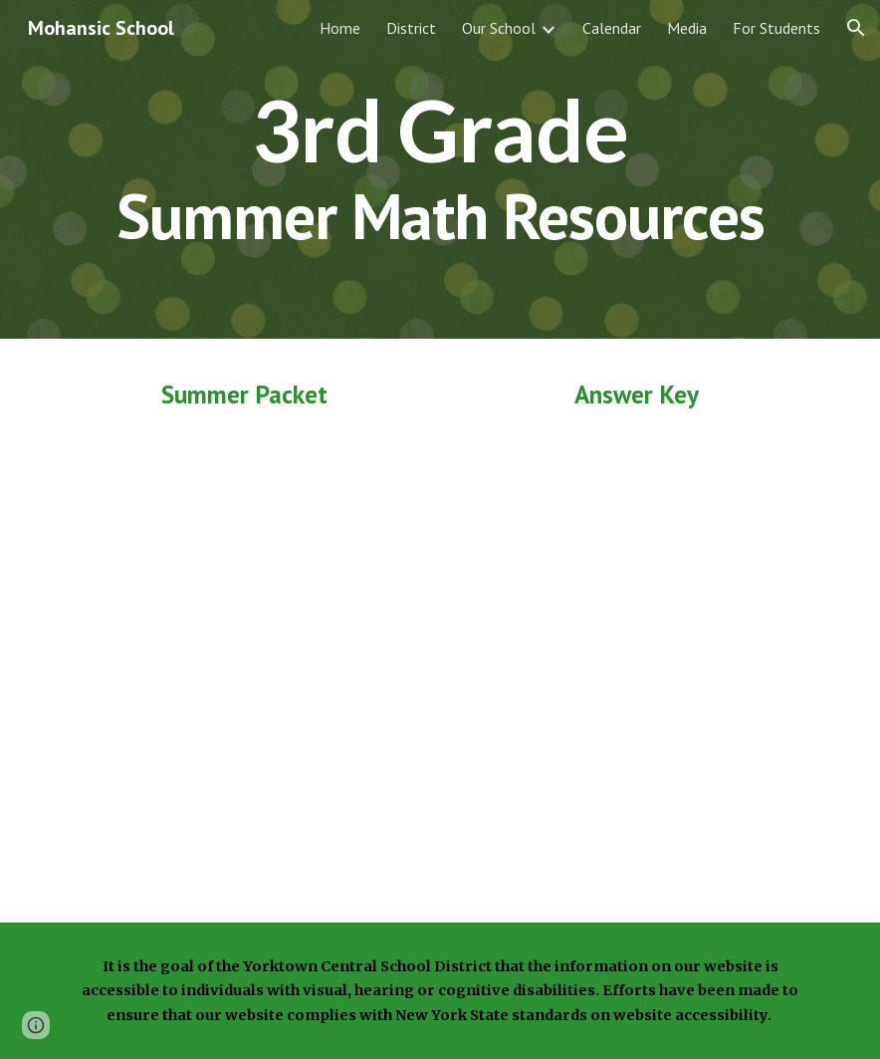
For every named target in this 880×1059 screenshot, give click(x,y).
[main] (440, 169)
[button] (856, 28)
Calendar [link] (611, 28)
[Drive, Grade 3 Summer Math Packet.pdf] (244, 661)
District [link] (411, 28)
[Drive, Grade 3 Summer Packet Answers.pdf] (636, 661)
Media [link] (687, 28)
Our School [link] (499, 28)
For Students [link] (776, 28)
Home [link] (340, 28)
